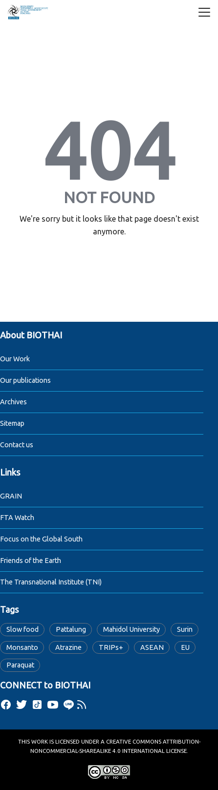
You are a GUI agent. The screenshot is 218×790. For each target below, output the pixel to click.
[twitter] (21, 704)
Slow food (22, 629)
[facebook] (6, 704)
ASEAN (152, 647)
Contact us (16, 445)
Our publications (25, 380)
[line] (68, 704)
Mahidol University (131, 629)
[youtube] (53, 704)
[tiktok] (37, 704)
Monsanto (22, 647)
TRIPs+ (111, 647)
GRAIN (11, 496)
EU (185, 647)
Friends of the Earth (30, 560)
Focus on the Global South (41, 539)
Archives (13, 402)
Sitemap (12, 423)
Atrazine (68, 647)
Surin (185, 629)
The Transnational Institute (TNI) (51, 582)
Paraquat (20, 665)
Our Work (15, 359)
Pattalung (71, 629)
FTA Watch (17, 517)
